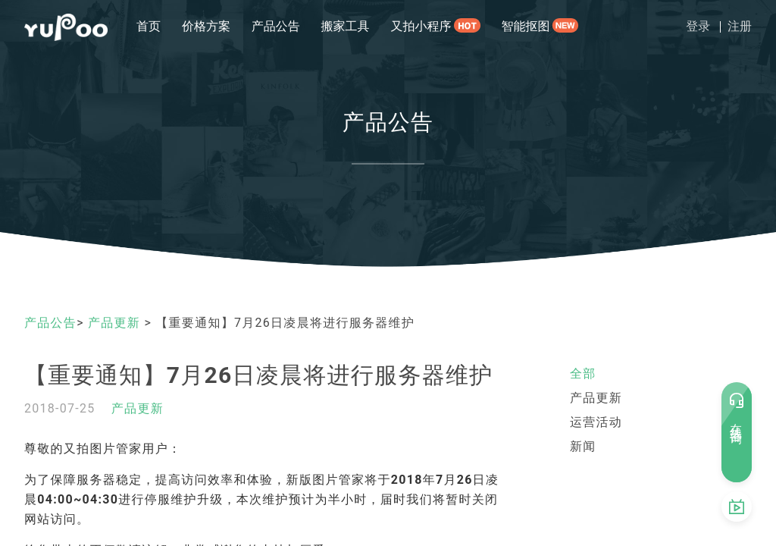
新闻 (583, 446)
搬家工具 (345, 26)
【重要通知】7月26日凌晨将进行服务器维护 (258, 375)
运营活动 (596, 422)
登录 (698, 26)
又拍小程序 (420, 26)
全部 (583, 373)
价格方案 (206, 26)
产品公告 (276, 26)
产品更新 (116, 322)
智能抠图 (526, 26)
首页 (148, 26)
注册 (740, 26)
